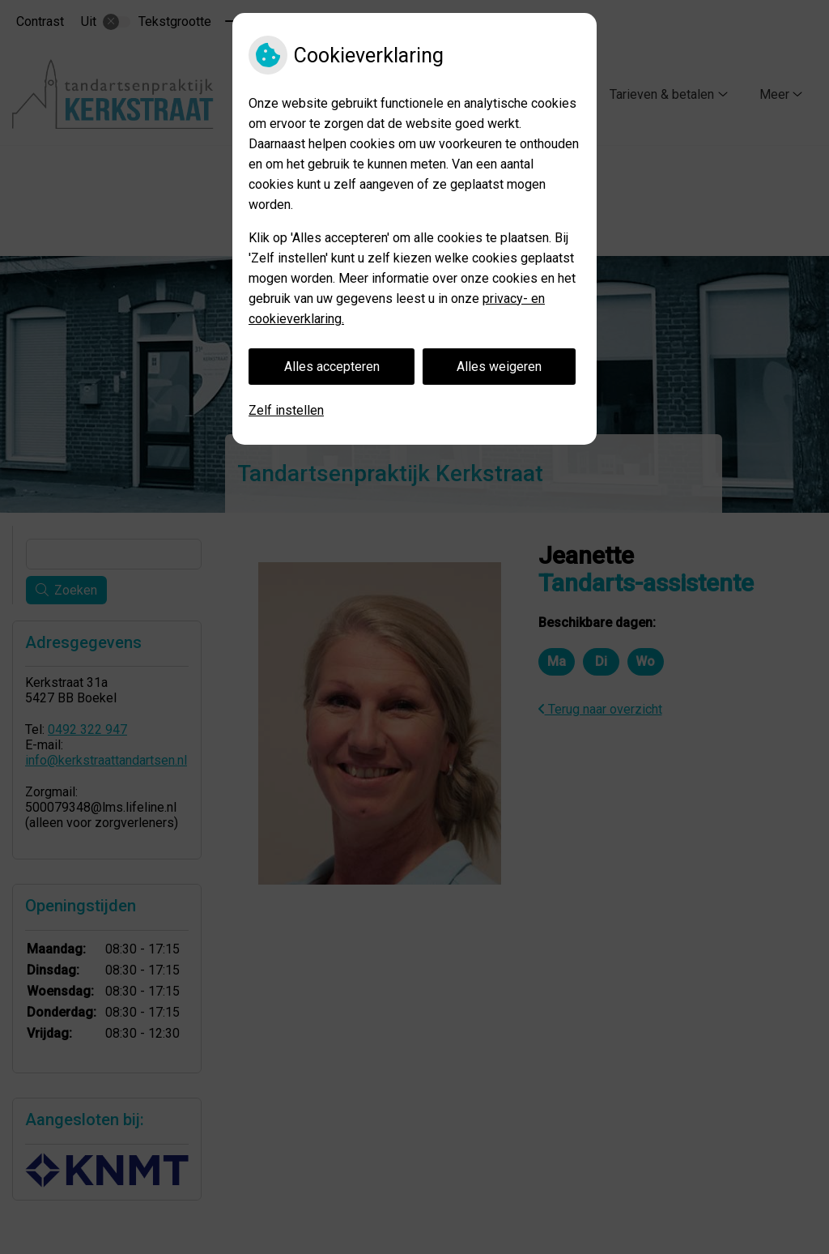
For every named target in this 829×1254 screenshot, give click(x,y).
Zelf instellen (286, 410)
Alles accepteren (332, 366)
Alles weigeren (499, 366)
